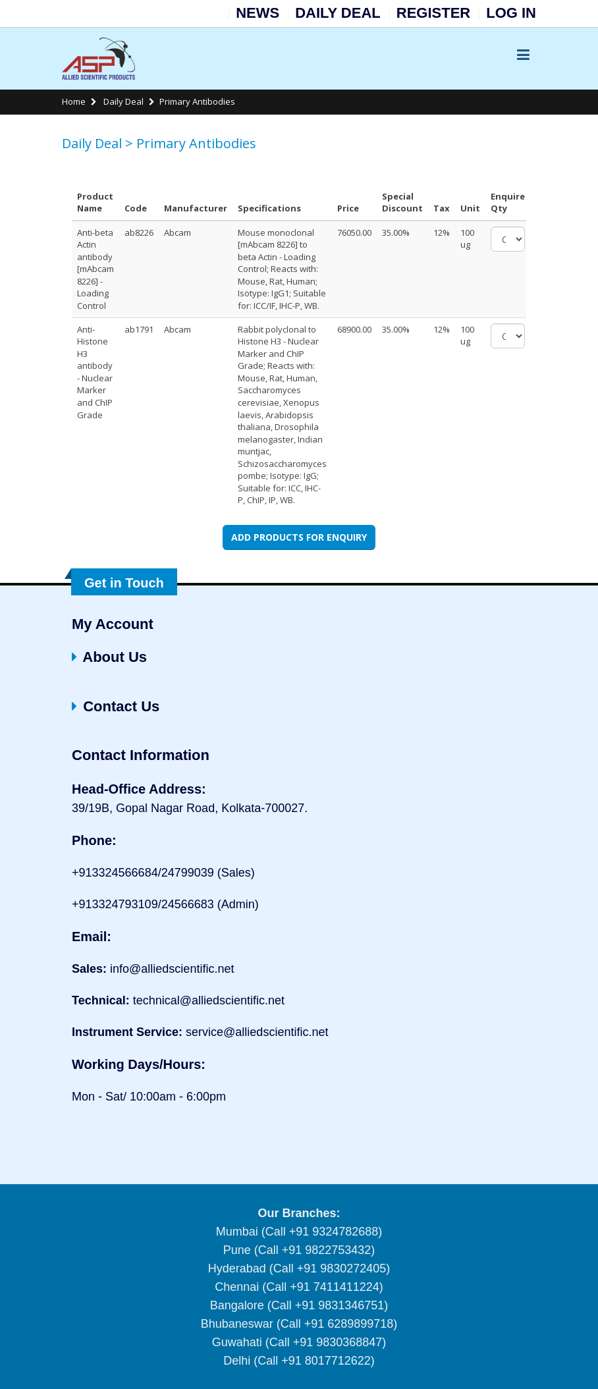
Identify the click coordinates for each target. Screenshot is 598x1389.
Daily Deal (122, 101)
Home (74, 101)
